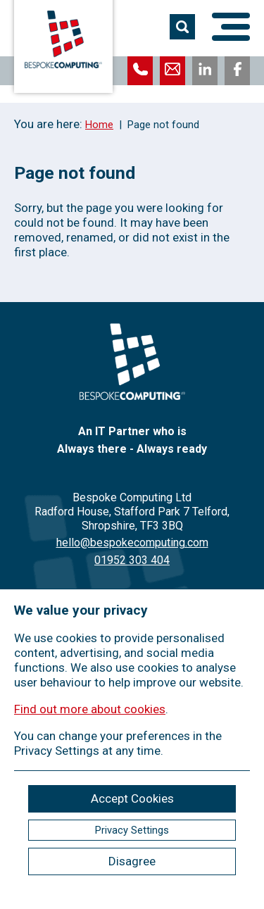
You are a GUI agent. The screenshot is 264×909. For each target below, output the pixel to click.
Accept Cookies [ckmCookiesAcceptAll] (132, 798)
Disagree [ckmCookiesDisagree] (132, 861)
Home (99, 124)
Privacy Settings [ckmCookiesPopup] (132, 830)
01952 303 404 (132, 560)
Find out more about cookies (89, 709)
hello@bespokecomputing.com (132, 542)
